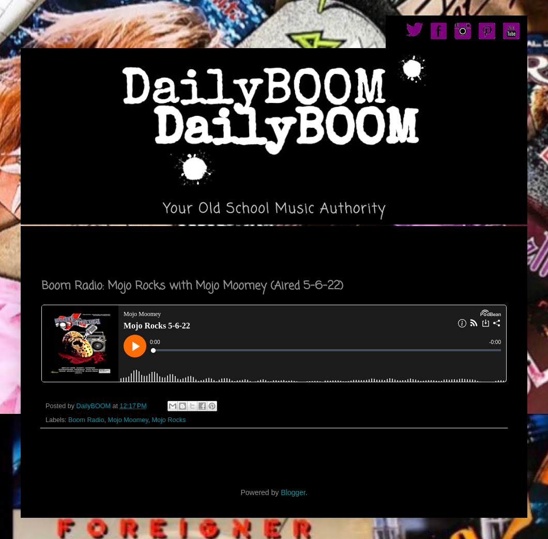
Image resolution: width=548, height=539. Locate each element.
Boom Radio (86, 420)
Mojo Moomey (128, 420)
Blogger (293, 492)
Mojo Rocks (169, 420)
